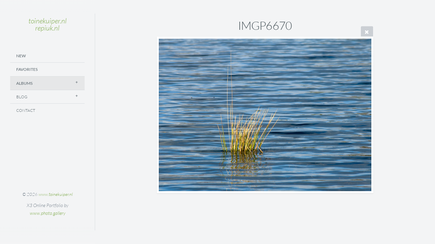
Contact (25, 110)
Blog (21, 96)
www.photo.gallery (47, 213)
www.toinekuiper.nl (56, 194)
